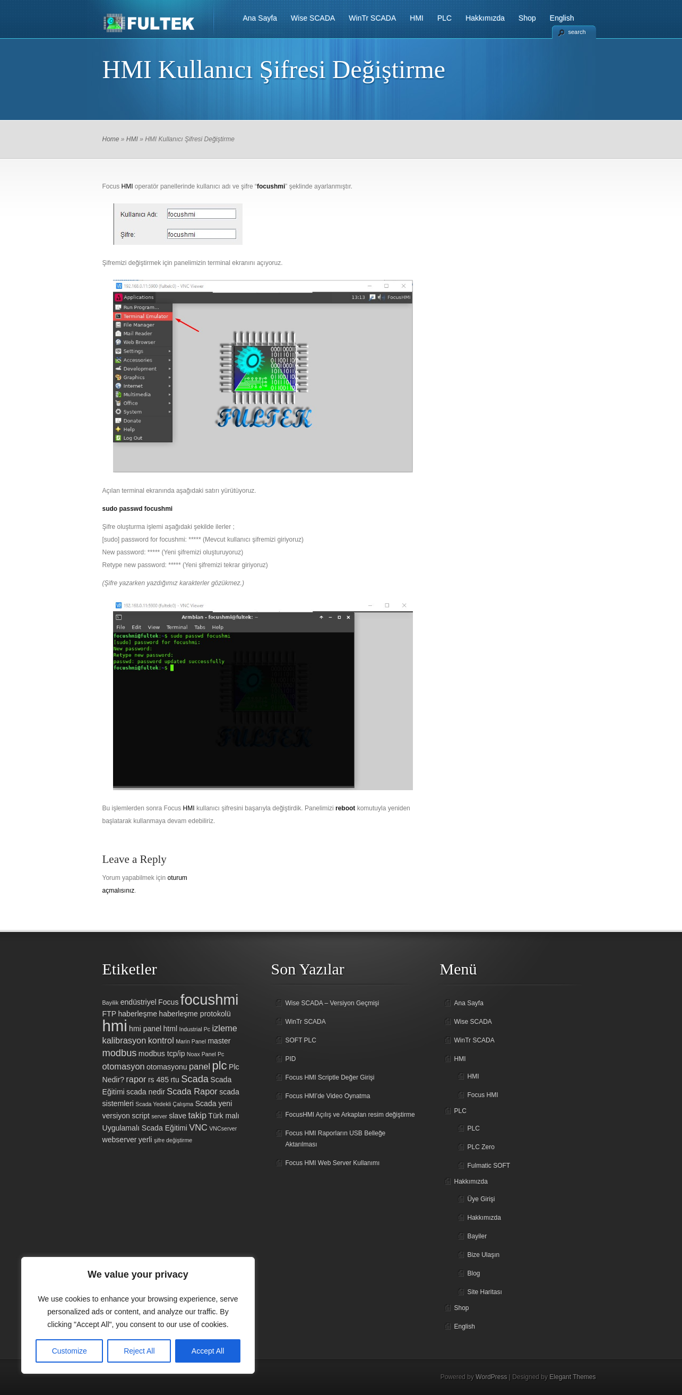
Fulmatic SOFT (489, 1165)
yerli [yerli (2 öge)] (145, 1139)
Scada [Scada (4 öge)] (195, 1078)
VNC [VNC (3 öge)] (198, 1127)
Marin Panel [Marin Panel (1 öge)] (191, 1041)
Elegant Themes (572, 1377)
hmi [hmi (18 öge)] (114, 1025)
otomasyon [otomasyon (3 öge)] (123, 1066)
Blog (474, 1273)
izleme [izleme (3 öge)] (224, 1028)
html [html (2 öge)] (170, 1028)
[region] (138, 1315)
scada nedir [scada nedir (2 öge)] (145, 1092)
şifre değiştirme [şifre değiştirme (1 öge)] (173, 1140)
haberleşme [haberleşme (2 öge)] (137, 1013)
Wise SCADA (313, 18)
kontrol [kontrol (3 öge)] (161, 1040)
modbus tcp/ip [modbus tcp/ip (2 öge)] (162, 1053)
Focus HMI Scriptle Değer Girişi (330, 1077)
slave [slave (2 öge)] (177, 1115)
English (562, 18)
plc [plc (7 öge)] (219, 1065)
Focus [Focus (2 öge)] (168, 1002)
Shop (527, 18)
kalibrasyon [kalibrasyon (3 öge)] (124, 1040)
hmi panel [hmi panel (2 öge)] (145, 1028)
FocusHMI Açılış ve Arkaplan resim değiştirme (350, 1114)
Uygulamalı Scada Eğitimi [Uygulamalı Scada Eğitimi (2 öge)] (144, 1128)
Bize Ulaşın (484, 1255)
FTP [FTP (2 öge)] (109, 1013)
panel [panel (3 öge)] (199, 1066)
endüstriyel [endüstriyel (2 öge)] (138, 1002)
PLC (444, 18)
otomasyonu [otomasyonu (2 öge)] (166, 1067)
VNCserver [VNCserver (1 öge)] (223, 1128)
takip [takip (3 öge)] (197, 1115)
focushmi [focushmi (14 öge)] (209, 999)
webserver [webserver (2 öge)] (119, 1139)
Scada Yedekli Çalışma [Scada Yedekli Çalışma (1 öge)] (164, 1104)
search (577, 32)
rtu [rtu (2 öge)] (174, 1079)
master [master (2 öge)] (219, 1041)
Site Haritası (485, 1292)
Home (110, 139)
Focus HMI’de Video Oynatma (328, 1096)
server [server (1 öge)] (159, 1116)
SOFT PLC (301, 1040)
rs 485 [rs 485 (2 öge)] (158, 1079)
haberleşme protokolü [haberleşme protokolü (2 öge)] (194, 1013)
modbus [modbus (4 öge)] (119, 1052)
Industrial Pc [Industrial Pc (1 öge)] (194, 1029)
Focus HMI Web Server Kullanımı (333, 1163)
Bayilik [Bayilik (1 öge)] (110, 1002)
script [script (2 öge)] (141, 1115)
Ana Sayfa (260, 18)
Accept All (208, 1351)
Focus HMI (483, 1095)
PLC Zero (481, 1147)
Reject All (139, 1351)
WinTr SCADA (372, 18)
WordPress (491, 1377)
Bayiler (477, 1236)
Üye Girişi (481, 1199)
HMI (417, 18)
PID (291, 1059)
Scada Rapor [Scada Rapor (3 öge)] (192, 1091)
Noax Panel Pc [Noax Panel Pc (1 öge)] (206, 1054)
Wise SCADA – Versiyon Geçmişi (332, 1003)
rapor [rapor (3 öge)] (136, 1079)
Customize (69, 1351)
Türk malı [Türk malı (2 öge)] (223, 1115)
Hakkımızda (485, 18)
